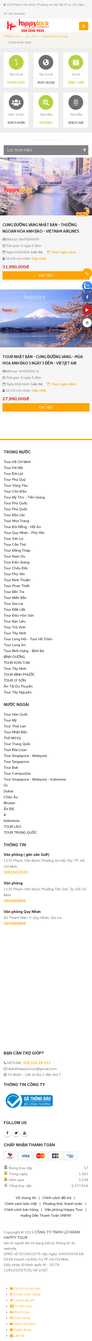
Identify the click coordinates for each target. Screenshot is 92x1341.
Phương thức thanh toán (62, 1203)
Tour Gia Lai (13, 603)
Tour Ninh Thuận (17, 580)
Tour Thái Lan (15, 726)
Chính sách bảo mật (21, 1203)
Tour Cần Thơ (15, 544)
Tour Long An (15, 645)
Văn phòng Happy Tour (64, 1209)
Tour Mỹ (10, 720)
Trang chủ (12, 36)
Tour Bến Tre (14, 592)
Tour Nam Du (14, 556)
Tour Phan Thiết (16, 586)
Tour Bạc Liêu (15, 621)
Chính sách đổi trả (56, 1198)
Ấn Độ (9, 809)
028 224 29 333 (36, 1063)
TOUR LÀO (12, 826)
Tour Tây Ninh (15, 633)
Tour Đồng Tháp (17, 550)
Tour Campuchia (17, 773)
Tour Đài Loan (15, 750)
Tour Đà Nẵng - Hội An (22, 527)
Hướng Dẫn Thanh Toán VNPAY (46, 1215)
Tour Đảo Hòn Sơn (19, 615)
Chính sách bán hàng (21, 1209)
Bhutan (9, 803)
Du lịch (31, 36)
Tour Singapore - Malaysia (25, 755)
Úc (6, 785)
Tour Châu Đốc (16, 568)
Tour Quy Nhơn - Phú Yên (24, 532)
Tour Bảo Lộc (14, 515)
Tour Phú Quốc (15, 503)
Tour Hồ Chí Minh (17, 462)
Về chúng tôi (26, 1198)
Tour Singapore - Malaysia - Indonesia (35, 779)
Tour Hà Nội (13, 467)
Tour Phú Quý (15, 479)
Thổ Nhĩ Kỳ (12, 738)
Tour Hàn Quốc (16, 714)
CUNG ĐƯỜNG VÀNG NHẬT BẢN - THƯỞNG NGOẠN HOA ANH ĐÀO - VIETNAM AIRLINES (40, 228)
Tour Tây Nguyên (18, 692)
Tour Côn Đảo (15, 491)
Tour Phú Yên (14, 574)
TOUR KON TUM (17, 662)
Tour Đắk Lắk (14, 609)
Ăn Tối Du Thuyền (18, 686)
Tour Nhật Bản (15, 732)
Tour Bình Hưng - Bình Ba (24, 651)
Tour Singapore (16, 761)
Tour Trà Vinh (15, 627)
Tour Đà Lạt (13, 473)
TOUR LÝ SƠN (15, 680)
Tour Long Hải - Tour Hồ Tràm (28, 639)
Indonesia (11, 820)
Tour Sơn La (13, 538)
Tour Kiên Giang (16, 562)
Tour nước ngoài (54, 36)
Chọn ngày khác (62, 252)
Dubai (8, 791)
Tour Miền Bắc (15, 597)
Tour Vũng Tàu (16, 485)
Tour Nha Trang (16, 521)
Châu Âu (11, 797)
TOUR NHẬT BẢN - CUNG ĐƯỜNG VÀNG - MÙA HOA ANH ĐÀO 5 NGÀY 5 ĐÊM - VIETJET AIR (42, 360)
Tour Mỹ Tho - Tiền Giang (24, 497)
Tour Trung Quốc (17, 744)
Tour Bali (11, 767)
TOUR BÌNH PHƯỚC (19, 674)
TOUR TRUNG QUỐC (20, 832)
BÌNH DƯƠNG (14, 657)
